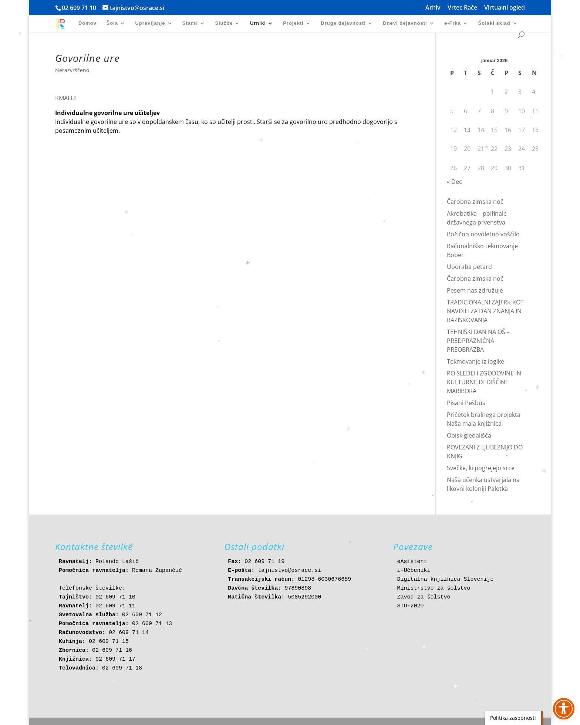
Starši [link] (190, 23)
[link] (63, 23)
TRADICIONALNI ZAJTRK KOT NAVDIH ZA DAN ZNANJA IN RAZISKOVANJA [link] (485, 311)
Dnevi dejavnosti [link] (405, 23)
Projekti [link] (293, 23)
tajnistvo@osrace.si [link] (289, 570)
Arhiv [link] (433, 7)
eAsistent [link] (412, 562)
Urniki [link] (258, 23)
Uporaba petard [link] (469, 267)
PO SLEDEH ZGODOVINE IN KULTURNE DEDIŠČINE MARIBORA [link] (484, 382)
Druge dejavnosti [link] (343, 23)
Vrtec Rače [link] (462, 7)
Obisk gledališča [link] (469, 435)
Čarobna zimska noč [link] (475, 202)
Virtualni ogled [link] (504, 7)
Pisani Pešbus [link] (466, 403)
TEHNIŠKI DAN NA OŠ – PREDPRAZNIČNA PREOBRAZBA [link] (478, 341)
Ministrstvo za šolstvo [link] (433, 588)
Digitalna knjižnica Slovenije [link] (445, 579)
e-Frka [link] (452, 23)
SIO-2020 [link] (410, 606)
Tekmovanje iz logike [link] (475, 361)
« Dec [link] (454, 182)
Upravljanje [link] (150, 23)
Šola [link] (112, 23)
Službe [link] (224, 23)
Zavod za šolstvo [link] (423, 597)
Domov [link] (87, 23)
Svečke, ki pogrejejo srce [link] (481, 468)
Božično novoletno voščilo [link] (483, 234)
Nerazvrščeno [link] (72, 70)
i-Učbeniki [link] (413, 570)
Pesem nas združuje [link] (475, 290)
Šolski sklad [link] (494, 23)
